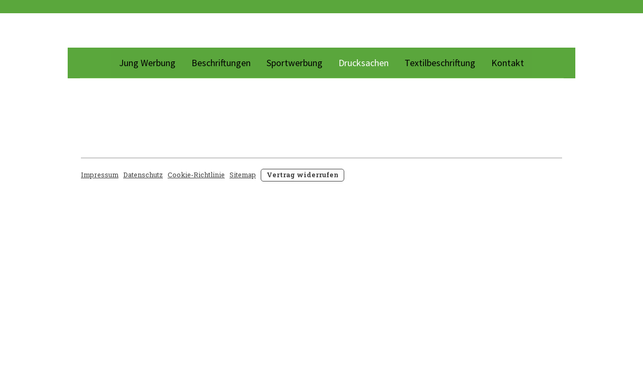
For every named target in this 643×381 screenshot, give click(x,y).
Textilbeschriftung (440, 63)
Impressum (99, 174)
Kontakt (507, 63)
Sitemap (242, 174)
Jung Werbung (147, 63)
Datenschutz (143, 174)
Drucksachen (363, 63)
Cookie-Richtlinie (196, 174)
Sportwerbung (295, 63)
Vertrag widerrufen (302, 174)
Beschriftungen (221, 63)
